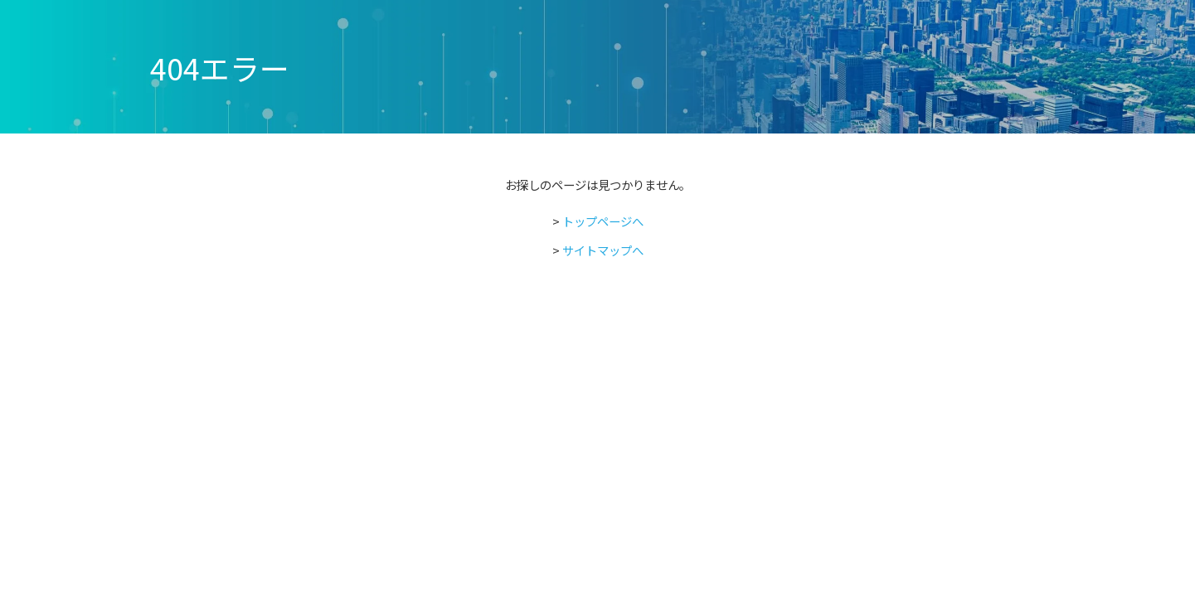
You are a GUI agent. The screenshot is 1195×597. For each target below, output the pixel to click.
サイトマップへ (603, 250)
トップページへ (603, 221)
